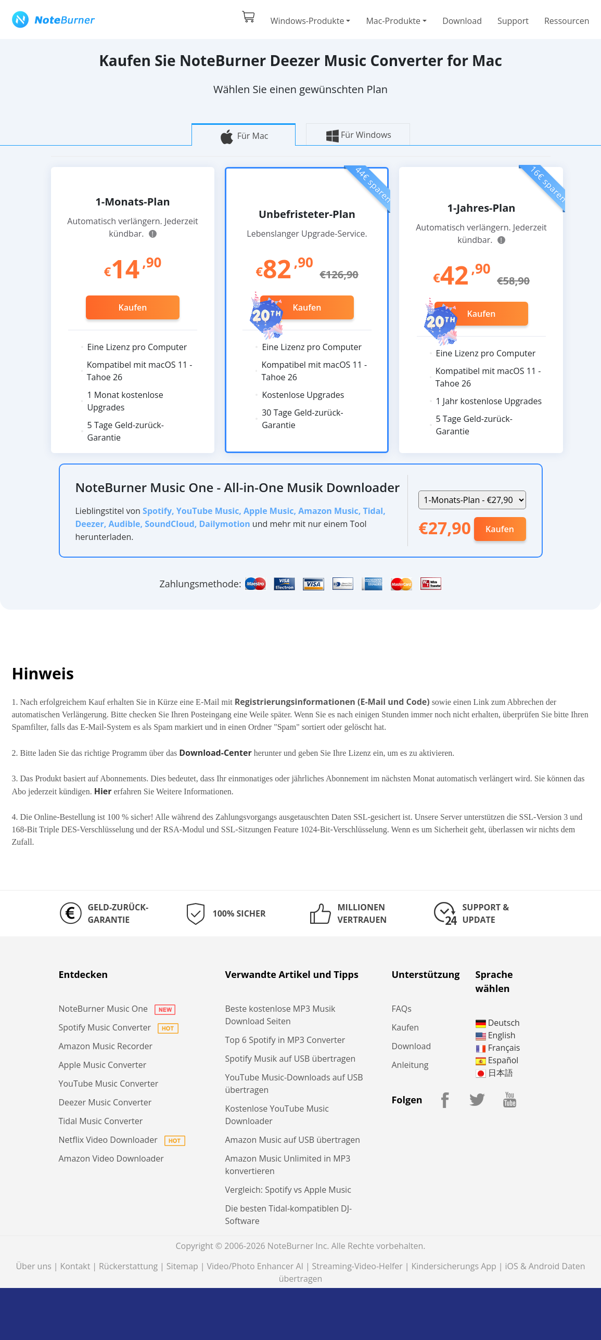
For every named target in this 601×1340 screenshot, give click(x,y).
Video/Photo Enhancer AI (255, 1266)
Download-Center (215, 752)
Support (513, 21)
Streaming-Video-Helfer (357, 1266)
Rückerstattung (128, 1266)
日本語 (494, 1072)
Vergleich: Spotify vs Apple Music (288, 1189)
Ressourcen (567, 21)
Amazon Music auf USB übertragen (292, 1139)
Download (462, 21)
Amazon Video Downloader (111, 1158)
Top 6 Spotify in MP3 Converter (285, 1040)
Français (498, 1047)
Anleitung (409, 1065)
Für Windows (357, 135)
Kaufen (133, 307)
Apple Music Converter (103, 1065)
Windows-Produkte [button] (307, 21)
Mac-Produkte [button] (393, 21)
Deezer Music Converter (105, 1102)
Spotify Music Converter (119, 1027)
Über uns (33, 1266)
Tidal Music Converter (101, 1121)
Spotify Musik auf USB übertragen (290, 1058)
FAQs (401, 1008)
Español (497, 1060)
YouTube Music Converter (109, 1083)
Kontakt (75, 1266)
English (496, 1035)
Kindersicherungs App (453, 1266)
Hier (103, 791)
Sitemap (182, 1266)
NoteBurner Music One (117, 1008)
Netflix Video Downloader (122, 1139)
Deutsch (498, 1022)
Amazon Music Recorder (106, 1046)
